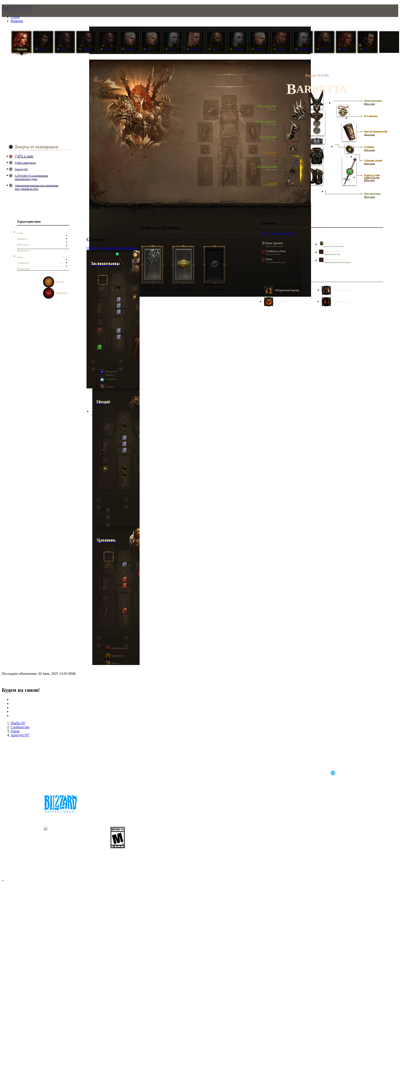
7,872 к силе (21, 156)
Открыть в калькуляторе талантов (279, 233)
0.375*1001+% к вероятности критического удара (29, 177)
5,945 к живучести (22, 162)
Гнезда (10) (18, 169)
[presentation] (21, 16)
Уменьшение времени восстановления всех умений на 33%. (34, 187)
